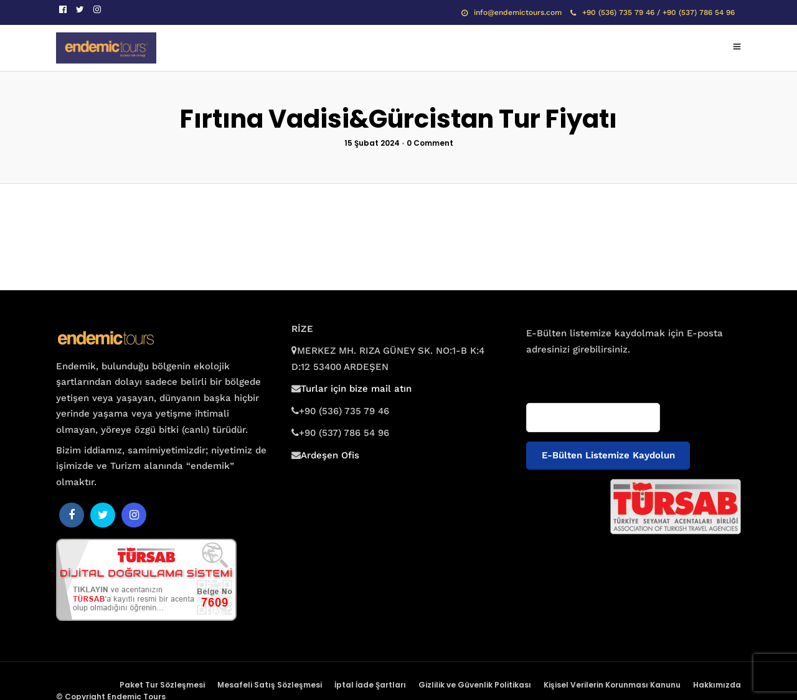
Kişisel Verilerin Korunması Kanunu (612, 684)
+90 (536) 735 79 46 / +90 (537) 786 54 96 (652, 12)
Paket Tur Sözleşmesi (162, 684)
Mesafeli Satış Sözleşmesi (269, 684)
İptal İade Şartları (370, 684)
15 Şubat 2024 (372, 143)
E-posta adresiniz (562, 373)
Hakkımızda (717, 684)
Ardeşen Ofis (330, 455)
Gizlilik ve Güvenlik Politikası (474, 684)
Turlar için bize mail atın (356, 388)
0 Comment (430, 143)
